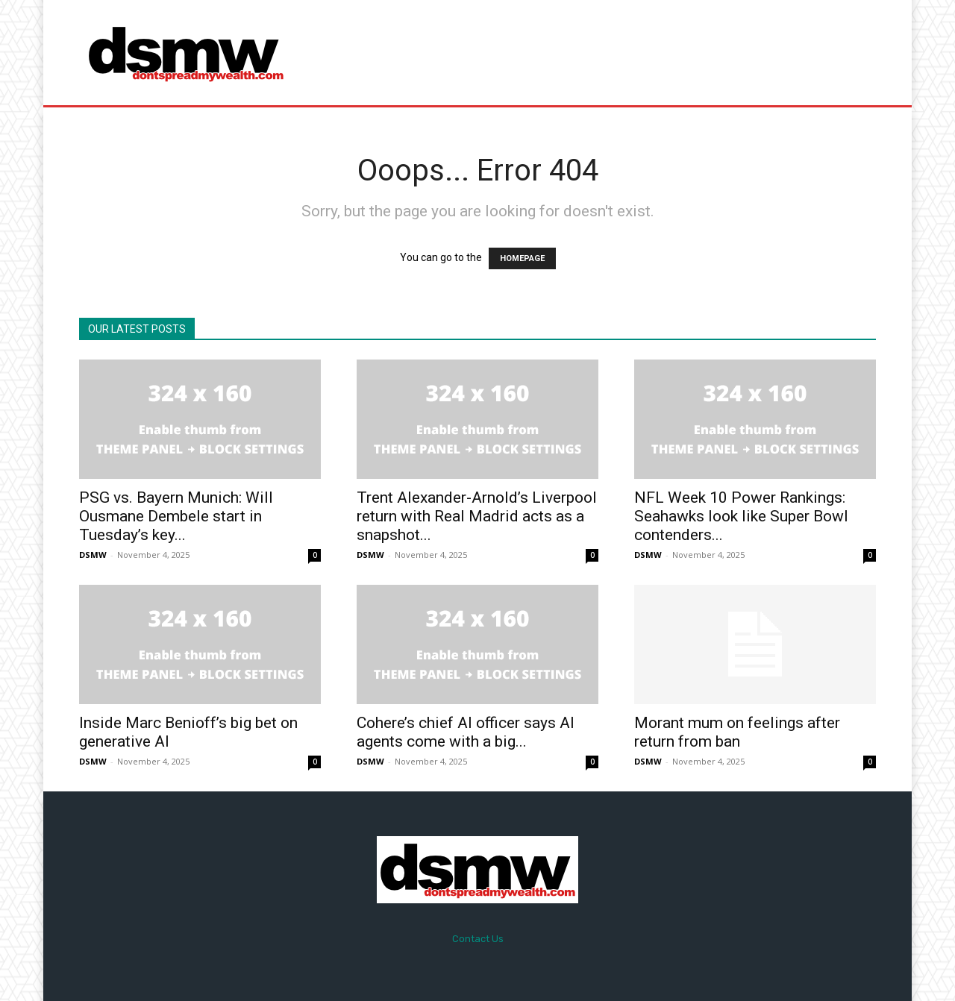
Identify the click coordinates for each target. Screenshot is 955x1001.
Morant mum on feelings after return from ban (737, 732)
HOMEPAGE (522, 258)
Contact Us (478, 938)
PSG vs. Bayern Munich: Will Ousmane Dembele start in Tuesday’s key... (176, 516)
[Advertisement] (602, 52)
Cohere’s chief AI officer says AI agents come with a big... (465, 732)
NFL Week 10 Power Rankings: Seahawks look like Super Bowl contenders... (741, 516)
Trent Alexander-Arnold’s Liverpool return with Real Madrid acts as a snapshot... (477, 516)
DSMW (93, 554)
